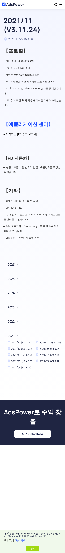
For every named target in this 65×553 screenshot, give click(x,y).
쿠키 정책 (20, 540)
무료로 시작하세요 (32, 434)
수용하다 (32, 548)
